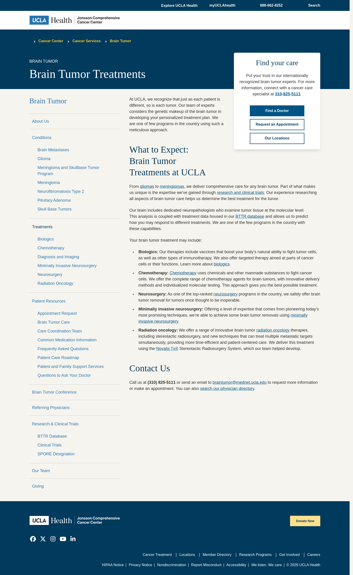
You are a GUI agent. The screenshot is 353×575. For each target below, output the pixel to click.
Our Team (41, 470)
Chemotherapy (51, 248)
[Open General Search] (312, 5)
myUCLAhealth (222, 5)
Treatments (42, 227)
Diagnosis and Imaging (58, 257)
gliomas (147, 186)
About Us (40, 121)
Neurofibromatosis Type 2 (61, 191)
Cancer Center (50, 41)
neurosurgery (225, 294)
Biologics (46, 239)
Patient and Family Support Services (71, 366)
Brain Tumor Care (54, 322)
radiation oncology (273, 330)
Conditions (41, 137)
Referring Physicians (51, 407)
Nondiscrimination (171, 565)
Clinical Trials (50, 445)
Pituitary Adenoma (54, 200)
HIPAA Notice (113, 565)
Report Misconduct (206, 565)
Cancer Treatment (157, 555)
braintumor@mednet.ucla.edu (239, 382)
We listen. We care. (267, 565)
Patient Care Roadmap (58, 357)
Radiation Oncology (55, 283)
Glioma (44, 158)
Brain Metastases (53, 150)
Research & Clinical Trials (55, 424)
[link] (33, 539)
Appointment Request (57, 313)
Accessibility (236, 565)
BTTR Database (52, 436)
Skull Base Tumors (55, 209)
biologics (222, 264)
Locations (187, 555)
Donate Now (305, 521)
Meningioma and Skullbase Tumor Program (68, 170)
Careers (313, 555)
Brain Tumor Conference (54, 392)
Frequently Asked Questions (63, 349)
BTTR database (249, 216)
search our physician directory (227, 388)
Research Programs (255, 555)
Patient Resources (48, 301)
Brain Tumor (120, 41)
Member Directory (217, 555)
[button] (179, 5)
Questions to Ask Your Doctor (64, 375)
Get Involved (289, 555)
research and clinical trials (240, 192)
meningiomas (172, 186)
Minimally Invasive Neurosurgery (67, 265)
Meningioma (49, 182)
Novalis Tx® (167, 348)
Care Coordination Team (60, 331)
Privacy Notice (140, 565)
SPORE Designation (56, 454)
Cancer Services (86, 41)
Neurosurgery (50, 274)
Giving (38, 486)
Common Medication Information (67, 340)
